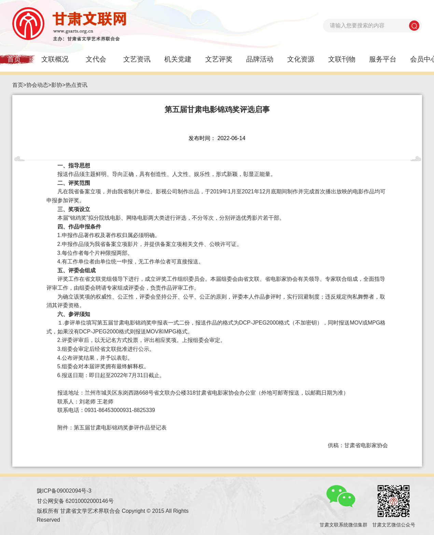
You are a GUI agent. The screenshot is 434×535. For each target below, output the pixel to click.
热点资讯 (76, 85)
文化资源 (300, 59)
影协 (56, 85)
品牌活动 (260, 59)
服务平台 (382, 59)
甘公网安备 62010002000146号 (75, 501)
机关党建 (178, 59)
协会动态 (37, 85)
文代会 (96, 59)
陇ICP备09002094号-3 (64, 491)
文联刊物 (341, 59)
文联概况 (55, 59)
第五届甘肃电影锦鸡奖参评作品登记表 (120, 427)
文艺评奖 (219, 59)
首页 (17, 85)
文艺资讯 (137, 59)
